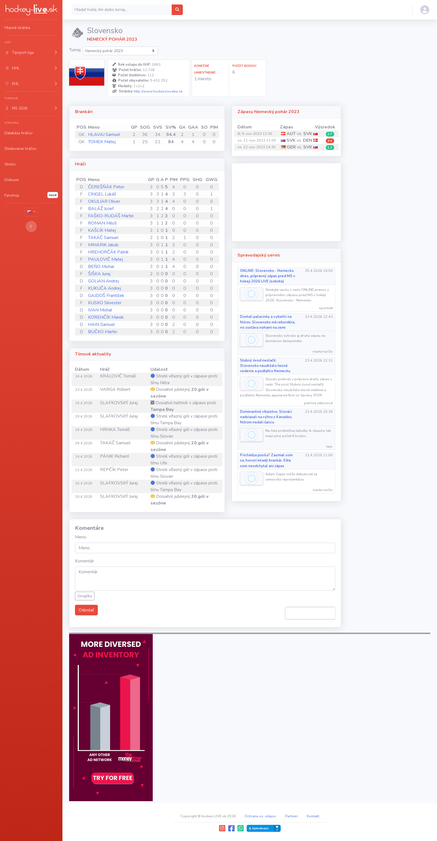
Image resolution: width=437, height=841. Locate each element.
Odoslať (86, 610)
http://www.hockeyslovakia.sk (158, 91)
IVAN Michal (100, 310)
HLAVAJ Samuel (104, 134)
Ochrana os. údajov (260, 816)
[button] (31, 52)
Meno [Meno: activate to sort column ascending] (94, 127)
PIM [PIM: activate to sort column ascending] (214, 127)
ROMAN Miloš (102, 223)
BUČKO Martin (102, 332)
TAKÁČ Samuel (103, 238)
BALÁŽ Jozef (101, 209)
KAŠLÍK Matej (102, 230)
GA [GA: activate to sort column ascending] (182, 127)
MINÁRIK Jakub (103, 245)
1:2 (329, 147)
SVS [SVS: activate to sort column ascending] (157, 127)
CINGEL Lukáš (102, 194)
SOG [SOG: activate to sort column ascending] (145, 127)
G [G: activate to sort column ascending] (157, 180)
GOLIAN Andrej (103, 281)
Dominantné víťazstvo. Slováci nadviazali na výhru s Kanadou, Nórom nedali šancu (266, 417)
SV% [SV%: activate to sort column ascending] (171, 127)
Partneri (291, 816)
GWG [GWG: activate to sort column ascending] (211, 180)
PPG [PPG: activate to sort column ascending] (185, 180)
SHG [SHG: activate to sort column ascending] (197, 180)
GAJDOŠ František (106, 295)
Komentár (84, 561)
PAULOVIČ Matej (105, 259)
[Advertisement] (286, 202)
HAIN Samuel (101, 324)
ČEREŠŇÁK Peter (106, 187)
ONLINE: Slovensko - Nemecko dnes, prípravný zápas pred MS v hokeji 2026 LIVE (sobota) (267, 276)
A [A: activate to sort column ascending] (162, 180)
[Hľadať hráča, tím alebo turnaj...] (177, 9)
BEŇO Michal (101, 267)
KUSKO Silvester (105, 303)
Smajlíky (84, 596)
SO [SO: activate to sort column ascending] (204, 127)
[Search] (121, 9)
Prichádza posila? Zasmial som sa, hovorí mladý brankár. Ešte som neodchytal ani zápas (266, 460)
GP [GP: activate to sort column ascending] (134, 127)
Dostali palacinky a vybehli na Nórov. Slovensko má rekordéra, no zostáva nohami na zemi (267, 322)
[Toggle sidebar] (31, 226)
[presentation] (310, 613)
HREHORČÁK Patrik (108, 252)
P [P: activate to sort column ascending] (166, 180)
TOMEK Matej (102, 142)
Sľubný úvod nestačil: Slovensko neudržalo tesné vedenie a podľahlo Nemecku (265, 366)
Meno (80, 537)
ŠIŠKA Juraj (99, 274)
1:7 (329, 134)
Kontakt (313, 816)
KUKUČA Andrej (104, 288)
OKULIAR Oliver (104, 201)
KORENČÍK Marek (106, 317)
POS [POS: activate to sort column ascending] (81, 127)
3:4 (329, 141)
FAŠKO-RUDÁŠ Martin (111, 216)
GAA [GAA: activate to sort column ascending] (193, 127)
